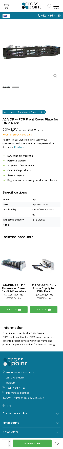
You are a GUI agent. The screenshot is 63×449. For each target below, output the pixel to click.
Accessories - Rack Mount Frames (23, 112)
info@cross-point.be (18, 392)
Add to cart (32, 443)
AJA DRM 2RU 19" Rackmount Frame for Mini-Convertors (14, 288)
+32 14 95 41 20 (50, 15)
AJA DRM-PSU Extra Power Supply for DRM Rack (43, 288)
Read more (20, 147)
